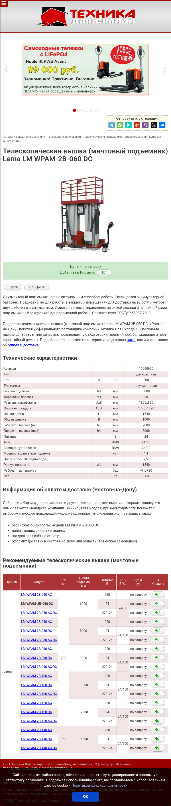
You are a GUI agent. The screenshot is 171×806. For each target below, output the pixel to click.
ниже (131, 340)
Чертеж (12, 287)
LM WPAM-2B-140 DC (36, 739)
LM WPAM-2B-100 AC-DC (39, 694)
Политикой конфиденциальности (99, 785)
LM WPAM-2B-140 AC (36, 730)
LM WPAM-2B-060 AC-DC (39, 613)
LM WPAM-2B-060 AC (36, 595)
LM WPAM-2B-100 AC (36, 676)
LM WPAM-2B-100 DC (36, 685)
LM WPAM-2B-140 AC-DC (39, 748)
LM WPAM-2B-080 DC (36, 631)
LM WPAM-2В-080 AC (36, 622)
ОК (85, 796)
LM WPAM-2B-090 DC (36, 658)
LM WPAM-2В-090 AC (36, 649)
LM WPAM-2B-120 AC (36, 703)
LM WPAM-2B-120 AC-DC (39, 721)
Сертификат (37, 287)
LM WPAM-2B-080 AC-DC (39, 640)
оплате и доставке (23, 345)
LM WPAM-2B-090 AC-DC (39, 667)
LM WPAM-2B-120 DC (36, 712)
